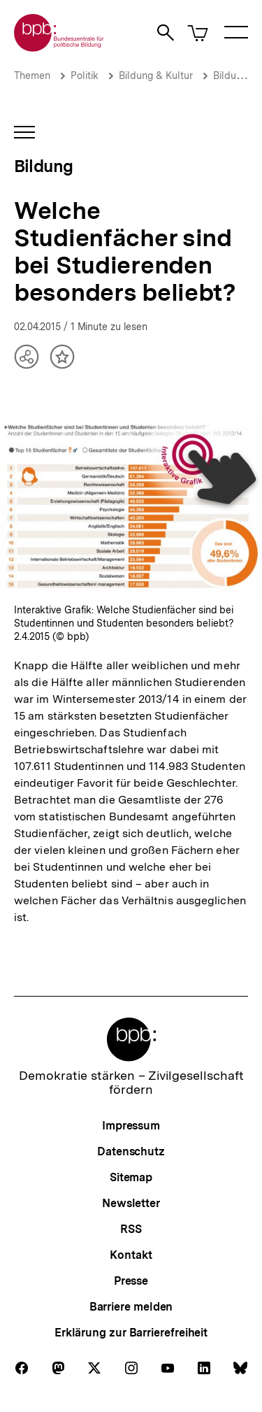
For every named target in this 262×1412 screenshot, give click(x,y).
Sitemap (131, 1177)
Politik (85, 75)
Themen (32, 75)
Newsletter (131, 1203)
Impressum (131, 1125)
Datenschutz (131, 1151)
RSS (131, 1229)
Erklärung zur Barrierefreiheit (131, 1332)
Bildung (230, 75)
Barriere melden (131, 1306)
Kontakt (131, 1255)
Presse (131, 1281)
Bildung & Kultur (156, 75)
